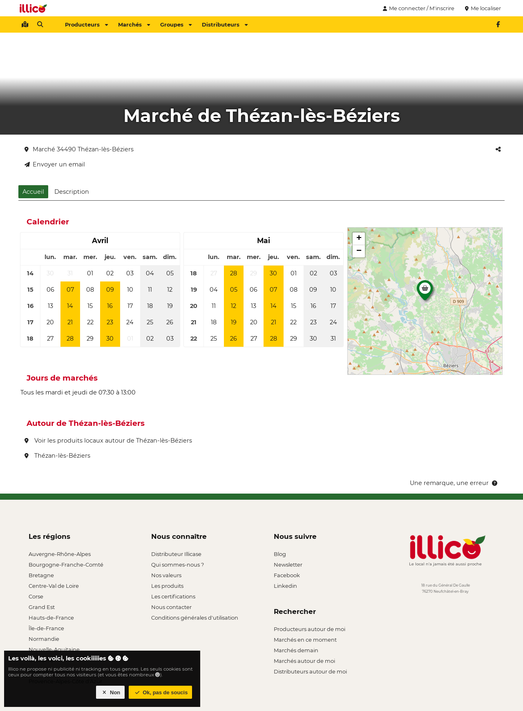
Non (111, 692)
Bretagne (41, 575)
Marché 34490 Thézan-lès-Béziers (79, 149)
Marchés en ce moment (305, 639)
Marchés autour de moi (304, 661)
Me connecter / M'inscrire (417, 8)
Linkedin (285, 586)
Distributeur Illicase (176, 554)
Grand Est (42, 607)
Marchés (134, 24)
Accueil (33, 191)
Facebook (287, 575)
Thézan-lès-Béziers (57, 455)
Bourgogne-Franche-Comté (66, 564)
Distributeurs (225, 24)
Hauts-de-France (51, 617)
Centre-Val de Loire (54, 586)
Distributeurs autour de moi (310, 671)
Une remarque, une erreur (454, 483)
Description (71, 191)
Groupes (176, 24)
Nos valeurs (166, 575)
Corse (36, 596)
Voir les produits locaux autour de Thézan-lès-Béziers (108, 440)
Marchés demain (296, 650)
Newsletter (288, 564)
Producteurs (86, 24)
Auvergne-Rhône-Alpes (60, 554)
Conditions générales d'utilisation (194, 617)
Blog (280, 554)
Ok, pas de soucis (160, 692)
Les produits (167, 586)
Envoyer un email (55, 164)
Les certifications (173, 596)
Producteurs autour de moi (309, 629)
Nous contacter (171, 607)
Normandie (44, 639)
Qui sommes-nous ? (177, 564)
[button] (425, 292)
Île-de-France (46, 628)
